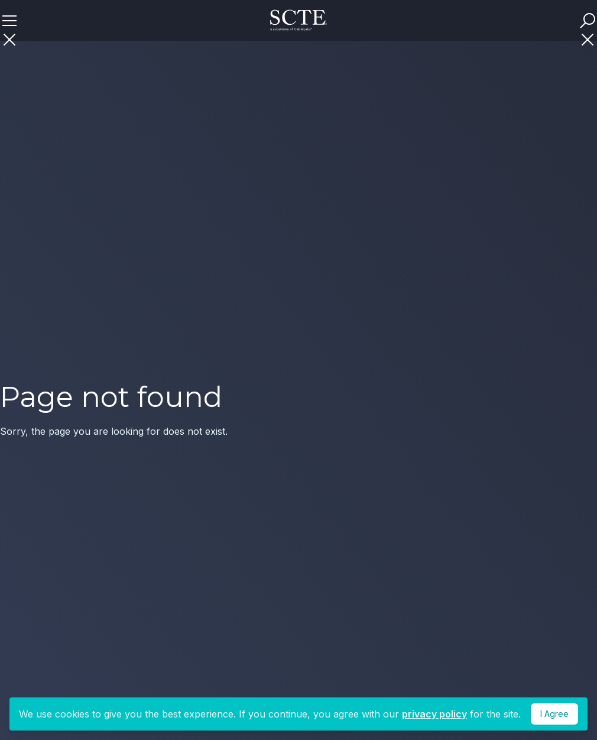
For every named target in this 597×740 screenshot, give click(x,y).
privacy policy (434, 714)
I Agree (554, 714)
